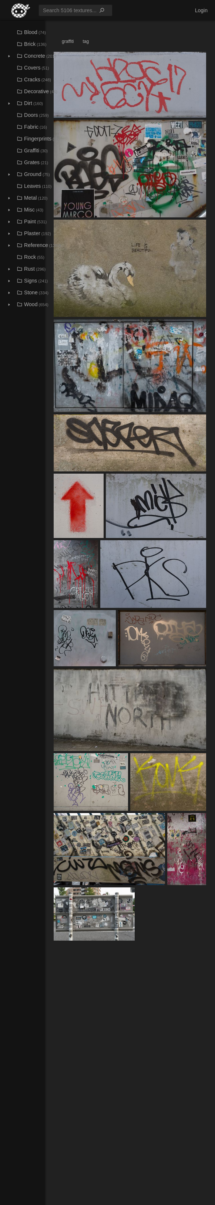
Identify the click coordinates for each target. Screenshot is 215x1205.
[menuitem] (18, 10)
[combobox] (75, 10)
